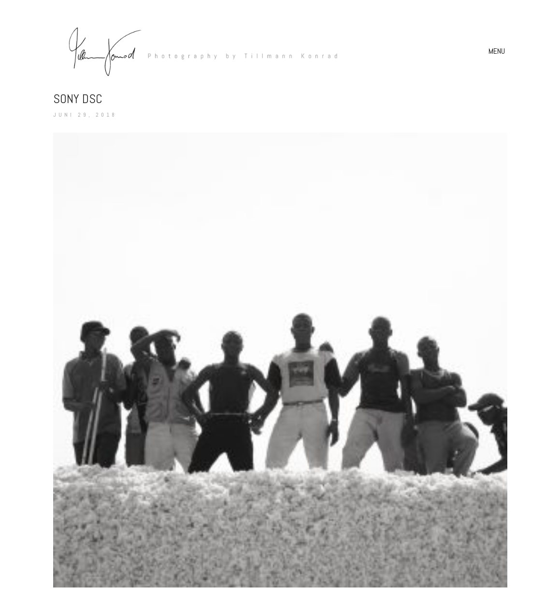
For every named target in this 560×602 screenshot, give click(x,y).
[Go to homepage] (198, 51)
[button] (497, 51)
